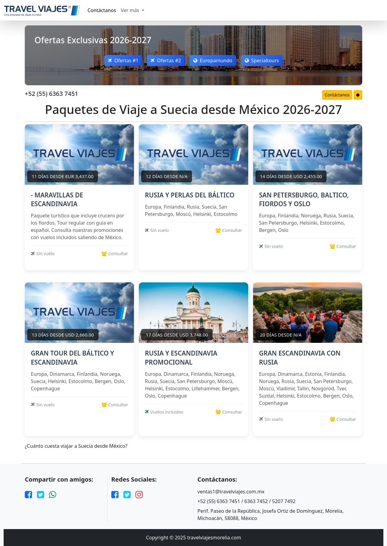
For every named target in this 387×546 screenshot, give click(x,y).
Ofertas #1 (123, 60)
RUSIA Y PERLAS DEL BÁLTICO (189, 195)
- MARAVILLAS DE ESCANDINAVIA (57, 199)
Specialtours (262, 60)
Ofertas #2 (166, 60)
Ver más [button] (131, 10)
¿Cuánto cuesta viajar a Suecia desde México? (76, 446)
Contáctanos (102, 10)
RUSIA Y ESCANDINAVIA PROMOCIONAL (181, 357)
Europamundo (213, 60)
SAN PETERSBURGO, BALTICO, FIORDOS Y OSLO (304, 199)
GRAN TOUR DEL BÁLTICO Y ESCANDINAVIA (72, 357)
